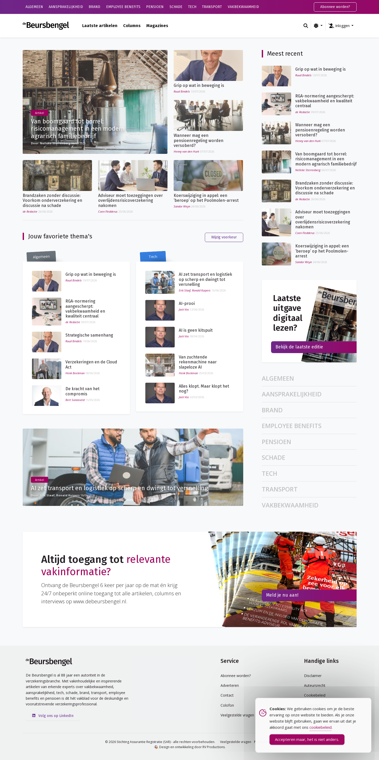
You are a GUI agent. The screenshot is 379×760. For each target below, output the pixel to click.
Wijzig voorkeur (224, 237)
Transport (212, 7)
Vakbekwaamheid (243, 7)
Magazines (157, 25)
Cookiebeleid (314, 695)
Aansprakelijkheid (66, 7)
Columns (132, 25)
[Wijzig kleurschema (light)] (318, 26)
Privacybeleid (315, 705)
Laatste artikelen (99, 25)
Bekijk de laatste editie (299, 347)
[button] (341, 26)
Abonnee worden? (335, 7)
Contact (227, 695)
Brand (94, 7)
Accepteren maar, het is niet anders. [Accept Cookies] (307, 747)
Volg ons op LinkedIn (52, 716)
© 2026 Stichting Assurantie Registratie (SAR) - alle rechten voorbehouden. (160, 742)
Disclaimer (313, 675)
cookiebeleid (320, 735)
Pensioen (155, 7)
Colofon (227, 705)
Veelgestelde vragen (235, 742)
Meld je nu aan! (282, 595)
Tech (192, 7)
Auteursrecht (314, 685)
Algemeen (34, 7)
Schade (176, 7)
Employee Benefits (123, 7)
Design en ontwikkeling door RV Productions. (189, 747)
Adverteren (230, 685)
